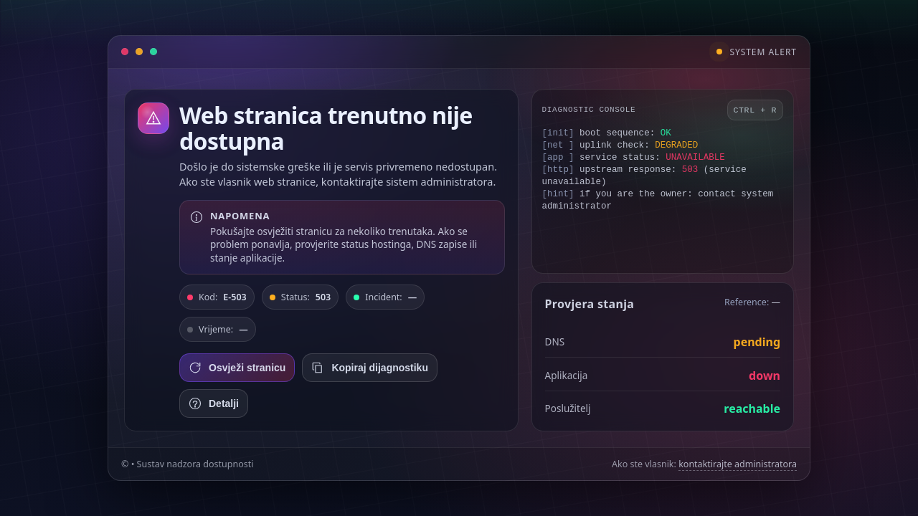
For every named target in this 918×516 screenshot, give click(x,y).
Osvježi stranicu (237, 367)
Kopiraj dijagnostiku (369, 367)
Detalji (214, 403)
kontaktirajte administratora (737, 464)
